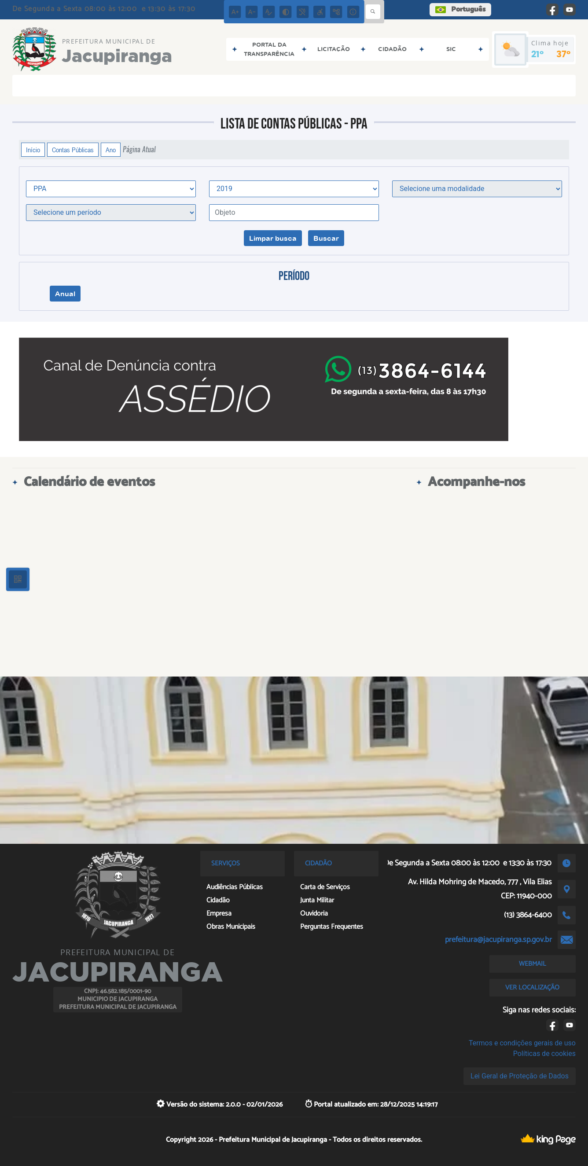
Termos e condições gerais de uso (522, 1043)
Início (33, 149)
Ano (111, 149)
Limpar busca (273, 238)
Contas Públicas (73, 149)
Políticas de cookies (544, 1053)
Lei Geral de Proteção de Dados (519, 1076)
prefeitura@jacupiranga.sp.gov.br (498, 939)
